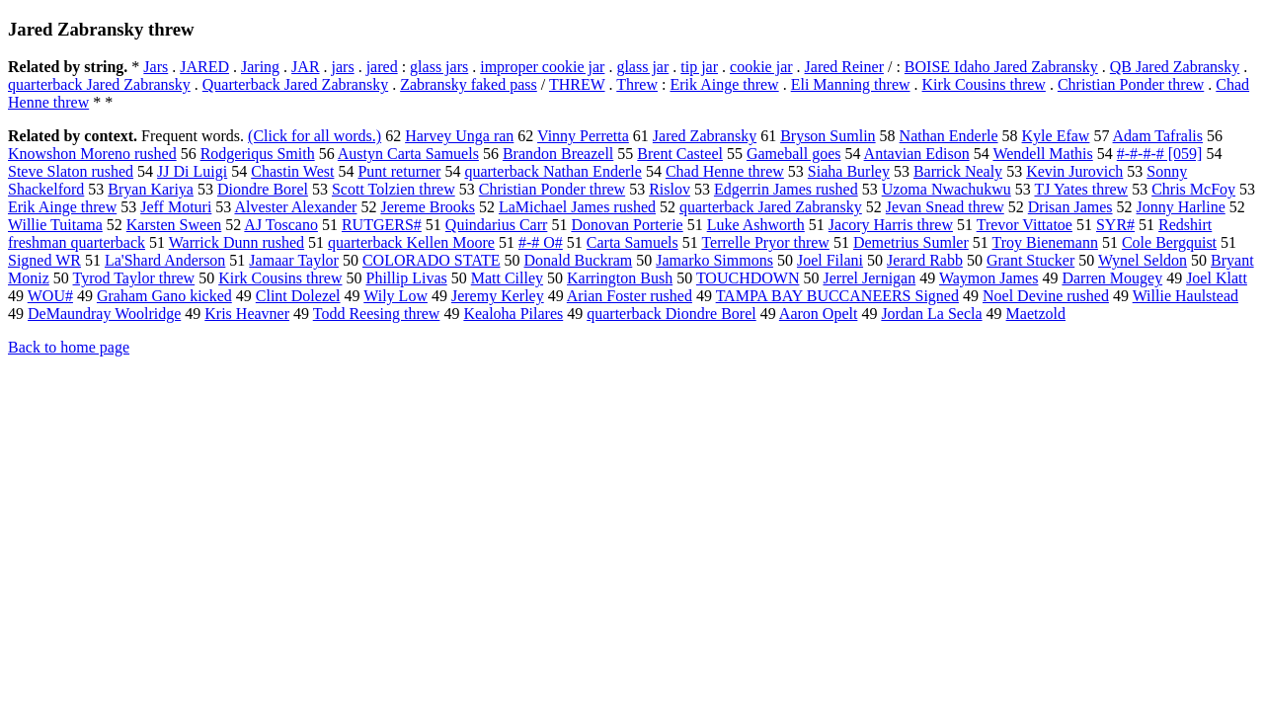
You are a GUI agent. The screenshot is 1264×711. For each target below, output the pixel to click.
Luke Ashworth (756, 224)
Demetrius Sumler (911, 242)
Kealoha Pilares (513, 313)
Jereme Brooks (427, 206)
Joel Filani (830, 260)
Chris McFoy (1193, 189)
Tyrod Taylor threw (134, 278)
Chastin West (292, 171)
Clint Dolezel (298, 295)
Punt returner (398, 171)
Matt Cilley (507, 278)
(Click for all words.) (314, 135)
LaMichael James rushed (577, 206)
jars (343, 66)
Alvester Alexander (295, 206)
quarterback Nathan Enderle (552, 171)
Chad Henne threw (725, 171)
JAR (305, 66)
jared (382, 66)
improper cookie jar (542, 66)
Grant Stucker (1030, 260)
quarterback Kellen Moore (411, 242)
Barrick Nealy (957, 171)
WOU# (50, 295)
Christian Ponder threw (1131, 84)
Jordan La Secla (931, 313)
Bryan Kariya (151, 189)
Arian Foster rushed (629, 295)
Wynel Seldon (1142, 260)
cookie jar (761, 66)
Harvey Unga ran (459, 135)
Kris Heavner (246, 313)
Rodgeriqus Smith (257, 153)
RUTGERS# (382, 224)
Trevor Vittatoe (1024, 224)
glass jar (642, 66)
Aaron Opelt (818, 313)
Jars (155, 66)
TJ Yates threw (1081, 189)
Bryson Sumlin (827, 135)
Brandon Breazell (558, 153)
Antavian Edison (917, 153)
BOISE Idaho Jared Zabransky (1001, 66)
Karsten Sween (173, 224)
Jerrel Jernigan (869, 278)
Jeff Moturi (175, 206)
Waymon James (988, 278)
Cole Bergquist (1169, 242)
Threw (637, 84)
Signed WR (44, 260)
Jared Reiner (844, 66)
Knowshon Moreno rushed (92, 153)
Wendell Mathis (1042, 153)
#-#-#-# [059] (1160, 153)
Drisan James (1070, 206)
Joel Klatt (1216, 278)
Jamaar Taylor (294, 260)
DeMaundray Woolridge (104, 313)
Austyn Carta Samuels (408, 153)
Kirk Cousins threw (984, 84)
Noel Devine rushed (1046, 295)
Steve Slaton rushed (70, 171)
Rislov (669, 189)
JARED (204, 66)
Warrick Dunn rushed (236, 242)
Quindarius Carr (496, 224)
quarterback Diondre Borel (671, 313)
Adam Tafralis (1158, 135)
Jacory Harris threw (891, 224)
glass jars (439, 66)
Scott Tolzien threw (393, 189)
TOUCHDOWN (748, 278)
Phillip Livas (405, 278)
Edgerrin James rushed (786, 189)
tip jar (699, 66)
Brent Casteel (680, 153)
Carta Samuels (632, 242)
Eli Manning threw (850, 84)
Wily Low (395, 295)
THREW (577, 84)
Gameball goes (794, 153)
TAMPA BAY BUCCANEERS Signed (837, 295)
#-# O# (540, 242)
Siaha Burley (849, 171)
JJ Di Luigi (192, 171)
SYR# (1115, 224)
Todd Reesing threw (376, 313)
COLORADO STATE (431, 260)
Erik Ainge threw (724, 84)
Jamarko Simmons (714, 260)
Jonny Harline (1181, 206)
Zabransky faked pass (468, 84)
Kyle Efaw (1056, 135)
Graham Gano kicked (164, 295)
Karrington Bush (619, 278)
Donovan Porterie (626, 224)
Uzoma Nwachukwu (946, 189)
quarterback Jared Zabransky (99, 84)
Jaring (260, 66)
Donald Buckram (578, 260)
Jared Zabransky (704, 135)
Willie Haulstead (1185, 295)
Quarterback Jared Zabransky (295, 84)
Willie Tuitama (55, 224)
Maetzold (1036, 313)
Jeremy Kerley (497, 295)
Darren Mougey (1112, 278)
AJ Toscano (281, 224)
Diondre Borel (262, 189)
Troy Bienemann (1045, 242)
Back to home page (68, 347)
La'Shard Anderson (165, 260)
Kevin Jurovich (1074, 171)
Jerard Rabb (925, 260)
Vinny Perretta (583, 135)
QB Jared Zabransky (1175, 66)
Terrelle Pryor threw (765, 242)
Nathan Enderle (949, 135)
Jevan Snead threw (945, 206)
